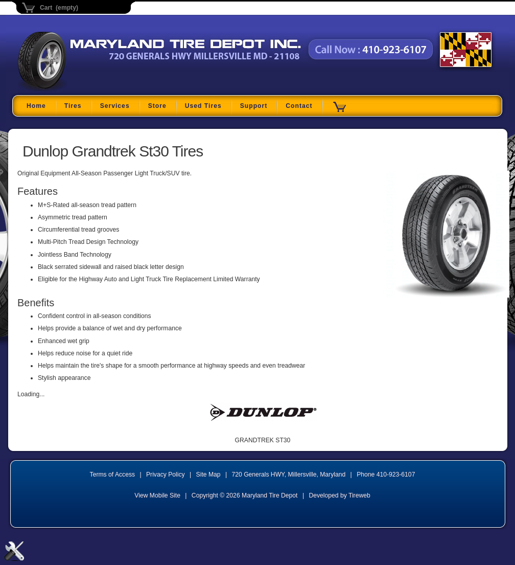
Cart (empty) (59, 7)
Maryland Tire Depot (82, 89)
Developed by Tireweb (339, 495)
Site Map (208, 474)
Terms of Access (112, 474)
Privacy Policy (165, 474)
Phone (386, 474)
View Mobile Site (157, 495)
